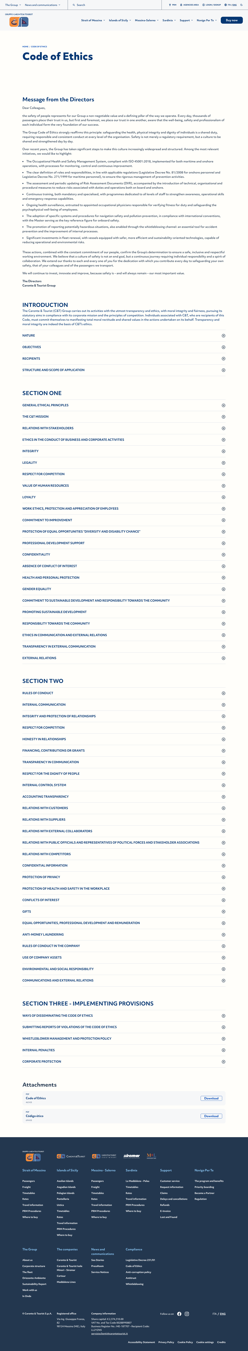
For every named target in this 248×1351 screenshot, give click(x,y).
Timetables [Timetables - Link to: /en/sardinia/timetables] (132, 1187)
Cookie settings (205, 1342)
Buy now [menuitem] (232, 20)
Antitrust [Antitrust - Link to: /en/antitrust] (131, 1278)
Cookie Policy (185, 1342)
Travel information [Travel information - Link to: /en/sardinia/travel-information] (136, 1199)
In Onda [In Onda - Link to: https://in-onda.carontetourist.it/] (26, 1296)
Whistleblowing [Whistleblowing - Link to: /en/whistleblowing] (134, 1284)
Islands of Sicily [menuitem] (120, 20)
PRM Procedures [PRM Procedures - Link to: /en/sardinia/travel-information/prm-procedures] (135, 1205)
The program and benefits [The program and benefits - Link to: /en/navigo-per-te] (209, 1181)
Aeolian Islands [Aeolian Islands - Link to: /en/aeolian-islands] (65, 1181)
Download (211, 1098)
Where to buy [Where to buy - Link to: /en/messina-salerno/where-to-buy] (99, 1217)
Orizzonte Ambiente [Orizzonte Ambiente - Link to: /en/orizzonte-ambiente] (34, 1278)
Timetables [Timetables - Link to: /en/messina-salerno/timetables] (97, 1193)
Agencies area (189, 4)
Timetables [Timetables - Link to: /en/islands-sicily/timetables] (63, 1211)
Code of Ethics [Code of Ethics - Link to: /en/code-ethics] (134, 1266)
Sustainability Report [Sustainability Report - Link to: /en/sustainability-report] (34, 1284)
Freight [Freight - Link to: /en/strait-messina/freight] (26, 1187)
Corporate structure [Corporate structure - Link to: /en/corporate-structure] (33, 1266)
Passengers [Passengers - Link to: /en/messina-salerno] (97, 1181)
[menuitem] (13, 5)
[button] (93, 20)
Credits (221, 1342)
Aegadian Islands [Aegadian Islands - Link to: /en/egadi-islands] (66, 1187)
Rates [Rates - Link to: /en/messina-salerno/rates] (94, 1199)
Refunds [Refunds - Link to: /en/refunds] (164, 1205)
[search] (74, 5)
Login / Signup (211, 4)
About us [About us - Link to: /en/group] (27, 1260)
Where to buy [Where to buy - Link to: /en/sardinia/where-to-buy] (133, 1211)
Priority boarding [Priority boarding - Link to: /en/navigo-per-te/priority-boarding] (204, 1187)
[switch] (241, 4)
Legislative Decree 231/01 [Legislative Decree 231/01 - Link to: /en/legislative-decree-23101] (140, 1260)
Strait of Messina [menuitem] (93, 20)
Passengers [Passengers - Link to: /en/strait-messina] (28, 1181)
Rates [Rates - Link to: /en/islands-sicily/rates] (60, 1217)
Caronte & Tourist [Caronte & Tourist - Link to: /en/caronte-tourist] (67, 1260)
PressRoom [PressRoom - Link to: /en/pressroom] (97, 1266)
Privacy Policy (166, 1342)
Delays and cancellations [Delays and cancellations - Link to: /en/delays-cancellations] (173, 1199)
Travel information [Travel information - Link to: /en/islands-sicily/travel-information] (67, 1223)
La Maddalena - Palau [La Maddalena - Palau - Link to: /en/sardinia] (137, 1181)
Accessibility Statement (141, 1342)
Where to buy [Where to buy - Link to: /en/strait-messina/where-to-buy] (30, 1217)
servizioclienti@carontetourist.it (109, 1333)
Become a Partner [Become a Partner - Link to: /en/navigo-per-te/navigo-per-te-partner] (204, 1193)
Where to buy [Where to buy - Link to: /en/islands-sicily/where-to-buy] (64, 1235)
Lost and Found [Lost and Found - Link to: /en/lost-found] (168, 1217)
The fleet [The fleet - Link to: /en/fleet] (27, 1272)
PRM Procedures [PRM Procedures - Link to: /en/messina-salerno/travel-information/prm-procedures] (100, 1211)
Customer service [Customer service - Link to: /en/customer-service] (170, 1181)
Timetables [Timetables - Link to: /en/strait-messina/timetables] (28, 1193)
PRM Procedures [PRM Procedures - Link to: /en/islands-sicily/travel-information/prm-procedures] (66, 1229)
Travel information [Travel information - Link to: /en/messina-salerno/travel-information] (101, 1205)
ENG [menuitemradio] (234, 5)
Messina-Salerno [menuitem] (147, 20)
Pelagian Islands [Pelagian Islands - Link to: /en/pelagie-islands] (65, 1193)
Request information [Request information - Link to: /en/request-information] (171, 1187)
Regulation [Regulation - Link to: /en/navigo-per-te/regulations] (201, 1199)
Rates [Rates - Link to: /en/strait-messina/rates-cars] (25, 1199)
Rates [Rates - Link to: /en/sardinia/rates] (129, 1193)
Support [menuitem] (186, 20)
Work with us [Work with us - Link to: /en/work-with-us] (29, 1290)
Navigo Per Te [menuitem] (207, 20)
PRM (172, 4)
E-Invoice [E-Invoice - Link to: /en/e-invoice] (165, 1211)
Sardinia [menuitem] (169, 20)
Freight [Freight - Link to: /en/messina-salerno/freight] (95, 1187)
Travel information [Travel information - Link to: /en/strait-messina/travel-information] (32, 1205)
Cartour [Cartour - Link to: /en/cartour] (61, 1275)
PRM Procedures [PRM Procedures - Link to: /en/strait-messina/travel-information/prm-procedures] (31, 1211)
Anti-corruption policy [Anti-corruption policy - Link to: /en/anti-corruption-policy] (138, 1272)
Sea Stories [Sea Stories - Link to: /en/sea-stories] (97, 1260)
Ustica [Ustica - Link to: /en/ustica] (60, 1205)
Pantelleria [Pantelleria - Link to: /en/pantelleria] (63, 1199)
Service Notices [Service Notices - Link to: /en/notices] (100, 1272)
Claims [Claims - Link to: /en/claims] (164, 1193)
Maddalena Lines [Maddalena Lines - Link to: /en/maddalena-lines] (66, 1282)
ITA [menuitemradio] (229, 5)
